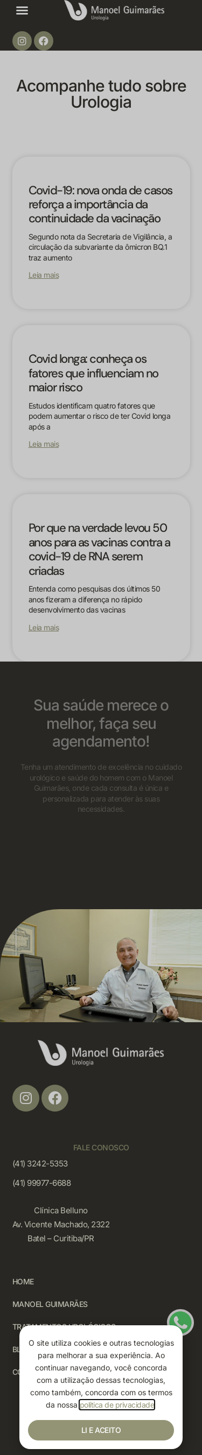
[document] (101, 727)
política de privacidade (117, 1404)
